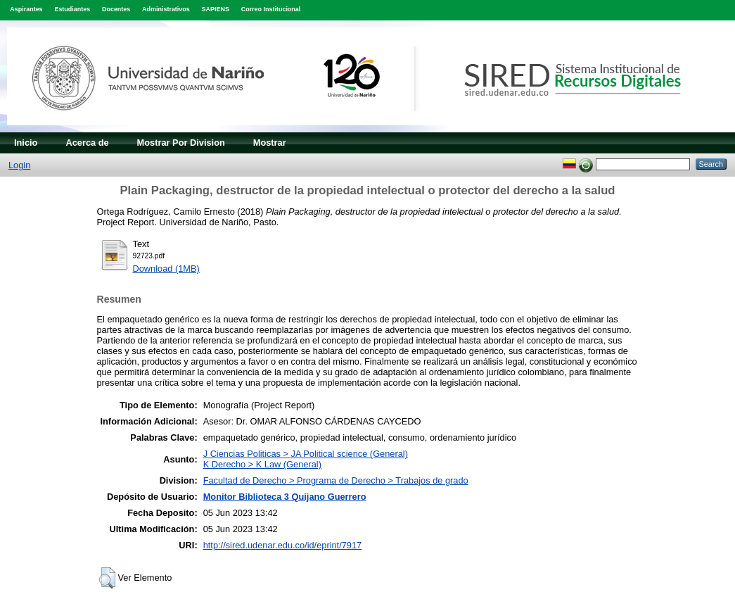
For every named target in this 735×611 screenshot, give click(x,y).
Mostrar (269, 142)
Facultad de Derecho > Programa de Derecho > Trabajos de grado (335, 480)
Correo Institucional (271, 9)
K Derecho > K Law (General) (262, 464)
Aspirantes (26, 9)
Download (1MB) (166, 268)
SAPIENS (215, 9)
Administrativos (166, 9)
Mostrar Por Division (181, 142)
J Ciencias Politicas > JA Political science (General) (305, 453)
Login (19, 165)
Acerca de (86, 142)
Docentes (116, 9)
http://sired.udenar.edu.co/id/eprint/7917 (282, 545)
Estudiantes (72, 9)
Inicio (25, 142)
